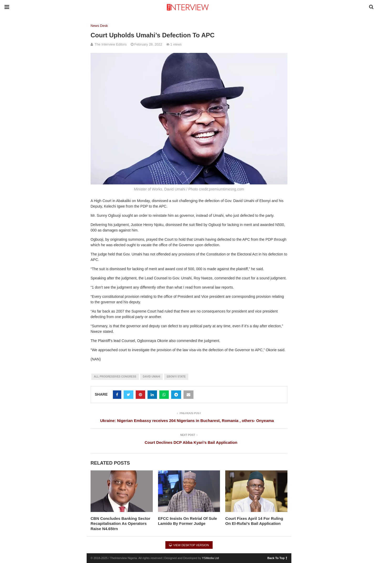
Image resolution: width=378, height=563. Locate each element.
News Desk (99, 26)
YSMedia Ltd (210, 558)
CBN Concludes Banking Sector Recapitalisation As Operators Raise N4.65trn (120, 523)
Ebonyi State (176, 376)
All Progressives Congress (115, 376)
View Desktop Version (189, 545)
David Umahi (151, 376)
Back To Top (277, 557)
